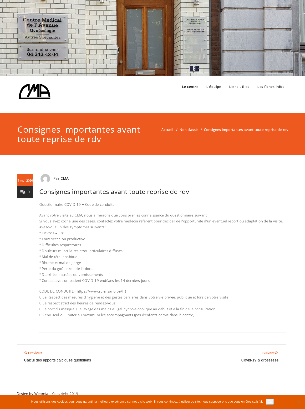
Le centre (190, 86)
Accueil (167, 129)
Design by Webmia (33, 393)
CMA (65, 178)
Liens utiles (239, 86)
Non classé (188, 129)
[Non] (299, 402)
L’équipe (213, 86)
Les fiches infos (270, 86)
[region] (152, 38)
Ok (270, 401)
